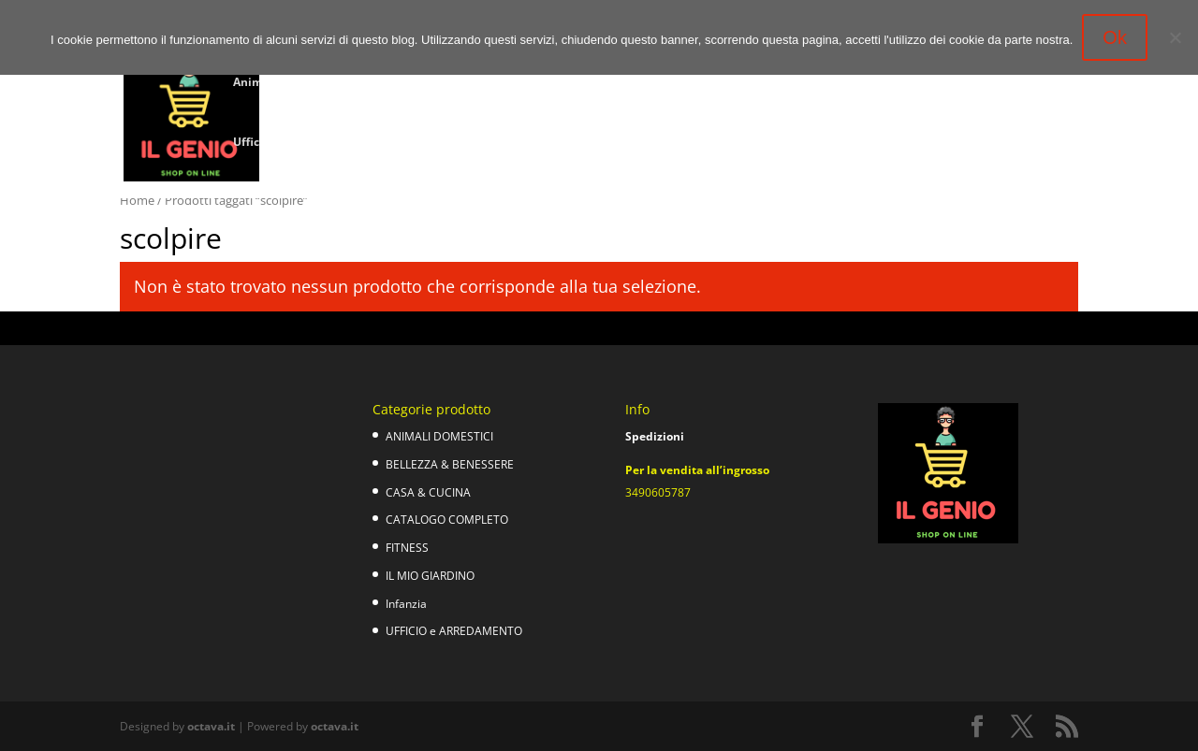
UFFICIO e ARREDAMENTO (454, 631)
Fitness (748, 83)
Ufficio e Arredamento (294, 143)
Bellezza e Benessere (417, 83)
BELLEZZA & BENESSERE (450, 464)
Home (137, 200)
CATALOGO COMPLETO (447, 519)
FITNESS (407, 548)
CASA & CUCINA (428, 492)
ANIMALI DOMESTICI (439, 436)
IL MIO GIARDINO (430, 576)
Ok (1115, 37)
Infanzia (921, 83)
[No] (1174, 37)
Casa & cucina (537, 83)
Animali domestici (284, 83)
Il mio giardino (833, 83)
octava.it (211, 726)
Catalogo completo (652, 83)
